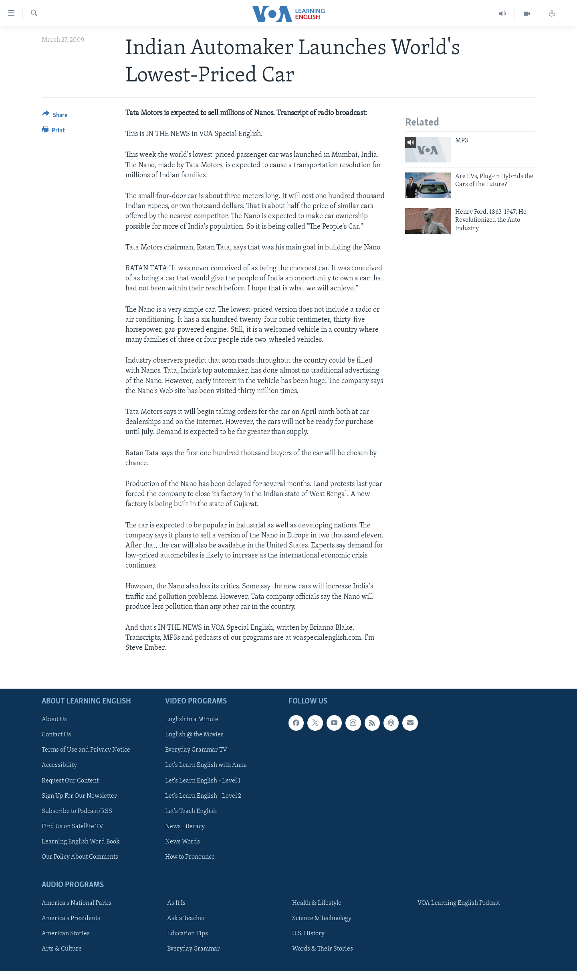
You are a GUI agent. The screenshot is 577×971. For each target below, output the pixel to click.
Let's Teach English (191, 811)
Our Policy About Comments (80, 856)
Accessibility (59, 765)
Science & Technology (321, 918)
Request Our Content (70, 780)
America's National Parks (76, 903)
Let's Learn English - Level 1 (202, 780)
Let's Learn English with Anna (206, 765)
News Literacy (185, 826)
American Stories (66, 933)
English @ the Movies (194, 735)
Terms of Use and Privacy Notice (86, 750)
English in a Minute (191, 719)
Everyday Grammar (193, 949)
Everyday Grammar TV (196, 750)
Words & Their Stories (322, 949)
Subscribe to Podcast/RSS (77, 811)
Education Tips (187, 933)
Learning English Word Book (81, 841)
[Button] (54, 116)
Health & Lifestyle (316, 903)
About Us (54, 719)
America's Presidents (71, 918)
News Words (182, 841)
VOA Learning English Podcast (459, 903)
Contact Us (56, 735)
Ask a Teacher (186, 918)
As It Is (176, 903)
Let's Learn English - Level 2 (203, 796)
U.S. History (308, 933)
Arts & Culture (62, 949)
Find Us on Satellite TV (72, 826)
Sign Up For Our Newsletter (79, 796)
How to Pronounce (190, 856)
